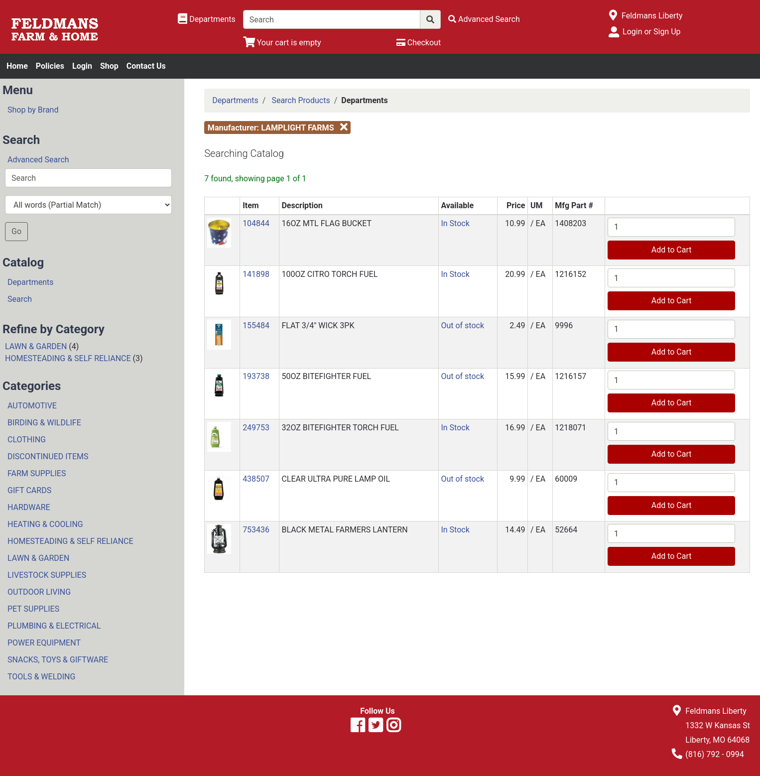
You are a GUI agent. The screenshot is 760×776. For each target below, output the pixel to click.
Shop (109, 66)
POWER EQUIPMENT (44, 642)
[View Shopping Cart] (282, 42)
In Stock (455, 223)
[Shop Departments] (207, 19)
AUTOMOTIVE (32, 405)
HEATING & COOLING (45, 524)
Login (82, 66)
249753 (256, 427)
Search (19, 299)
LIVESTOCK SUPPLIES (46, 575)
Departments (30, 282)
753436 (256, 529)
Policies (50, 66)
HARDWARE (28, 507)
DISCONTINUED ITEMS (47, 456)
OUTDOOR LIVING (39, 592)
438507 (256, 479)
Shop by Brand (32, 110)
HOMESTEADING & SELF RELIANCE (68, 358)
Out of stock (462, 325)
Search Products (300, 100)
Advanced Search (38, 159)
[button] (219, 232)
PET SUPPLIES (33, 609)
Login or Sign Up (651, 31)
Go (16, 231)
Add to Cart (671, 250)
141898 (256, 274)
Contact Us (146, 66)
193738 (256, 376)
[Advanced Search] (484, 19)
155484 (256, 325)
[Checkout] (418, 42)
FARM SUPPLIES (36, 473)
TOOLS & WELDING (41, 676)
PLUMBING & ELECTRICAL (54, 626)
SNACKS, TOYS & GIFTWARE (57, 659)
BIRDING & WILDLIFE (44, 422)
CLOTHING (26, 439)
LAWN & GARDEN (36, 346)
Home (17, 66)
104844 (256, 223)
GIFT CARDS (29, 490)
